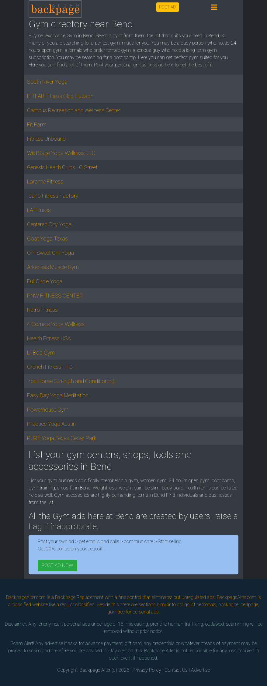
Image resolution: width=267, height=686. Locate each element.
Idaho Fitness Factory (52, 196)
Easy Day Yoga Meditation (57, 395)
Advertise (200, 670)
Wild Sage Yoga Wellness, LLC (61, 153)
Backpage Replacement (79, 597)
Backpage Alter (95, 670)
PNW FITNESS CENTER (55, 295)
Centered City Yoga (49, 224)
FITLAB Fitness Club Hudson (60, 96)
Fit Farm (37, 124)
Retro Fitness (42, 310)
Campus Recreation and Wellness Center (73, 110)
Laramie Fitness (45, 181)
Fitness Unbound (46, 139)
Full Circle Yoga (44, 281)
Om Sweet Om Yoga (50, 253)
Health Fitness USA (49, 338)
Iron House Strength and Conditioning (70, 381)
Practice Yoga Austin (51, 424)
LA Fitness (39, 210)
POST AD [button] (167, 7)
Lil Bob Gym (41, 352)
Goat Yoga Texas (47, 238)
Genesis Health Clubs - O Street (62, 167)
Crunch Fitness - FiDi (50, 367)
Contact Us (176, 670)
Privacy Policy (147, 670)
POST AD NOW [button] (57, 565)
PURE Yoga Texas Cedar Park (61, 438)
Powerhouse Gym (47, 409)
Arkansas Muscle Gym (53, 267)
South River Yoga (47, 82)
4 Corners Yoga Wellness (56, 324)
